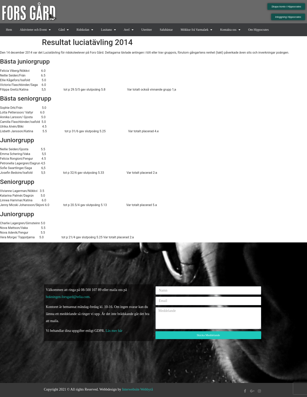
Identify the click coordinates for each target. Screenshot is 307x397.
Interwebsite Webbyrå (137, 389)
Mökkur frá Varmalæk (196, 29)
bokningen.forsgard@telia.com (68, 297)
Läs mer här (114, 331)
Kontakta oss (230, 29)
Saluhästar (166, 29)
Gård (64, 29)
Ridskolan (85, 29)
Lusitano (108, 29)
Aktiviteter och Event (35, 29)
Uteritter (146, 29)
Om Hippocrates (258, 29)
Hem (9, 29)
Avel (129, 29)
